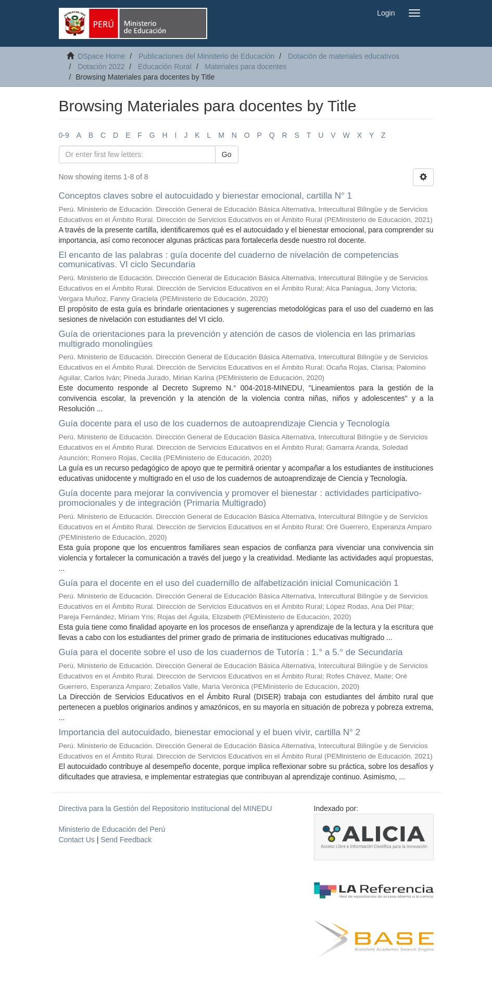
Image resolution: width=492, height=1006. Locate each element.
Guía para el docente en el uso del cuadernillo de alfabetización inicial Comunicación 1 (229, 583)
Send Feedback (126, 839)
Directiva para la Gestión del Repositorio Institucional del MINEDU (165, 808)
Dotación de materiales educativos (343, 56)
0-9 (64, 135)
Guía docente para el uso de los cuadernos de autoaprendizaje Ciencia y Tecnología (224, 423)
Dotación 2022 (101, 66)
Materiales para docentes (245, 66)
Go (227, 154)
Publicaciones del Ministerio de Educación (206, 56)
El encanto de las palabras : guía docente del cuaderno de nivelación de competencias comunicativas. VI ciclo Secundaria (229, 260)
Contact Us (77, 839)
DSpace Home (101, 56)
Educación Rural (165, 66)
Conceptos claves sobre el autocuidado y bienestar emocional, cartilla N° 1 (205, 196)
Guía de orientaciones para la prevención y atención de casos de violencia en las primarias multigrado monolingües (237, 339)
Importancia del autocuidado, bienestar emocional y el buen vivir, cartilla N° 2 (209, 732)
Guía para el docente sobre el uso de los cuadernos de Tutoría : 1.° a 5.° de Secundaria (231, 652)
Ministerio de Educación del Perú (112, 829)
